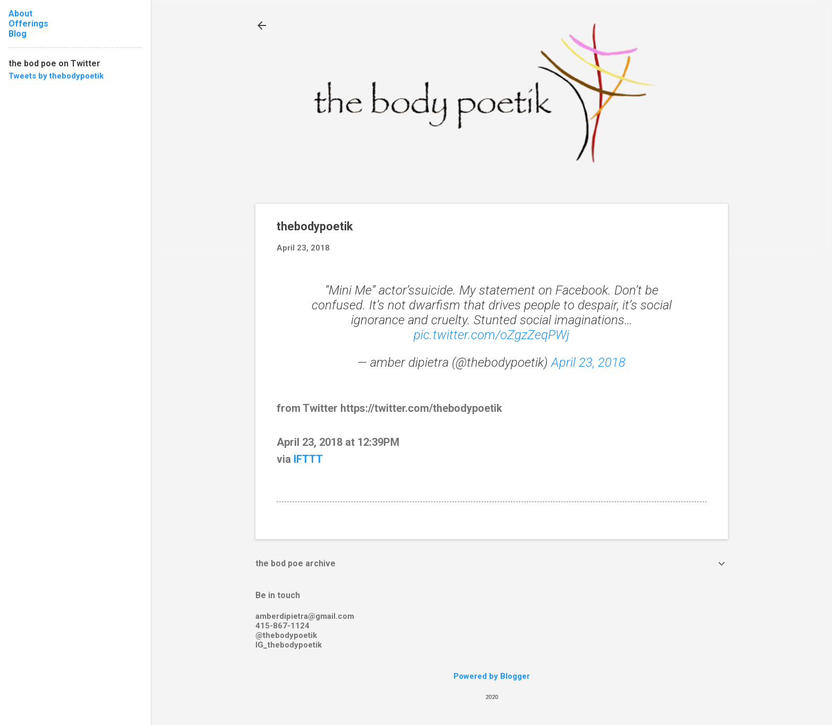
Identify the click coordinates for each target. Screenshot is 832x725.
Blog (17, 34)
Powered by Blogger (491, 676)
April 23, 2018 (588, 362)
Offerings (28, 24)
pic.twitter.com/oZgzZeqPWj (491, 334)
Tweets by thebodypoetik (56, 76)
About (20, 13)
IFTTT (308, 459)
